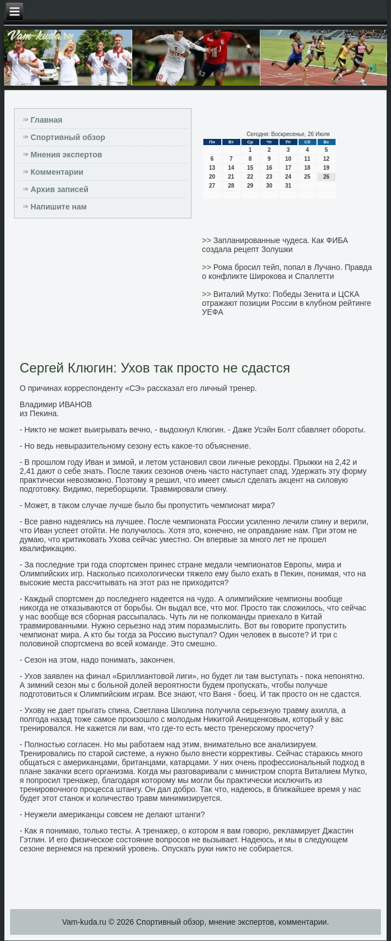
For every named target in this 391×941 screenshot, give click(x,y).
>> (207, 240)
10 (288, 159)
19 (326, 168)
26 (326, 177)
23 (269, 177)
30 (269, 186)
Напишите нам (59, 206)
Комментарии (57, 171)
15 (250, 168)
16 (269, 168)
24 (288, 177)
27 (212, 186)
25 (307, 177)
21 (231, 177)
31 (288, 186)
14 (231, 168)
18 (307, 168)
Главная (47, 119)
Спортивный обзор (68, 137)
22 (250, 177)
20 (212, 177)
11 (307, 159)
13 (212, 168)
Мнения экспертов (67, 154)
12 (326, 159)
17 (288, 168)
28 (231, 186)
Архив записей (60, 189)
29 (250, 186)
